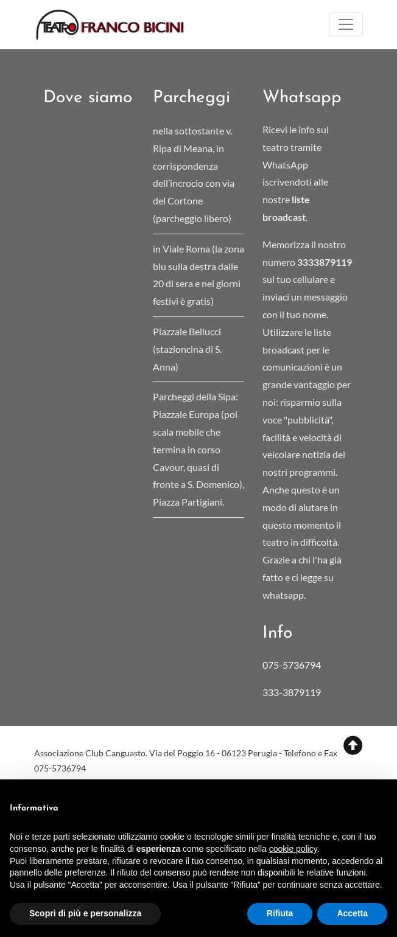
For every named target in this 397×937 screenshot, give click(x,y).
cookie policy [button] (293, 849)
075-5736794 (291, 665)
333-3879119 (292, 692)
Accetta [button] (352, 913)
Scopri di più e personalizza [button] (85, 913)
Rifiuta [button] (280, 913)
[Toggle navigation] (346, 24)
